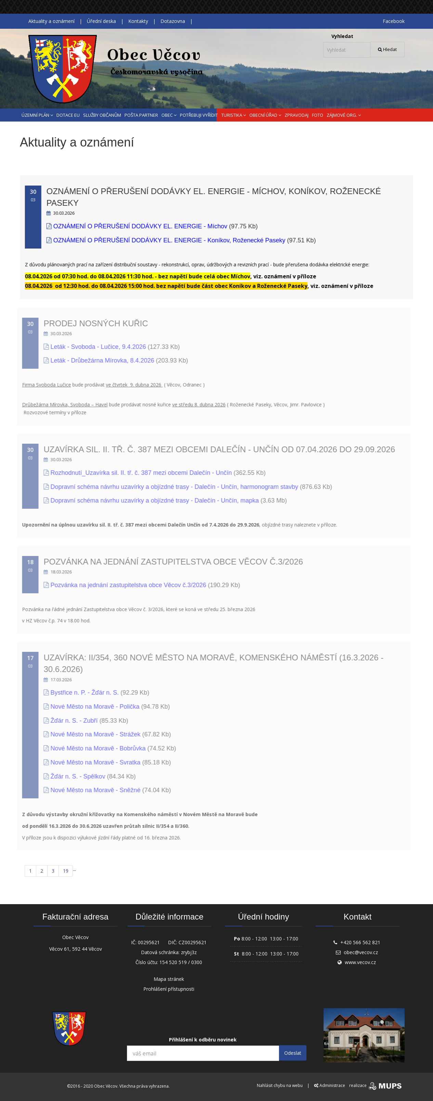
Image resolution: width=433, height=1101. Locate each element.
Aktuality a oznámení (51, 21)
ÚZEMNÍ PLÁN (37, 115)
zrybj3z (189, 952)
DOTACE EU (68, 115)
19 (65, 871)
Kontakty (138, 21)
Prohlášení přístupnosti (168, 989)
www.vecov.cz (360, 962)
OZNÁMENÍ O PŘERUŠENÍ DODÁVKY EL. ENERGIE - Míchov (139, 226)
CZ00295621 (193, 942)
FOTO (317, 115)
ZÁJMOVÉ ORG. (344, 115)
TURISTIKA (233, 115)
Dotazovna (172, 21)
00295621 (149, 942)
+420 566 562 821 (360, 942)
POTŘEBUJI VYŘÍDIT (199, 115)
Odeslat (292, 1053)
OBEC (168, 115)
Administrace (329, 1085)
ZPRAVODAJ (297, 115)
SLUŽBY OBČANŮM (102, 115)
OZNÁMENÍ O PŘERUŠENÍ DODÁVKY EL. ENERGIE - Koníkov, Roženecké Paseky (168, 240)
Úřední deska (101, 21)
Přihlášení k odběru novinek (203, 1039)
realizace (376, 1085)
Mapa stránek (169, 979)
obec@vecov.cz (361, 952)
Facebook (394, 21)
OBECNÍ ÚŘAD (265, 115)
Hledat (387, 49)
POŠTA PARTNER (141, 115)
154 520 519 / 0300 (180, 962)
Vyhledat (342, 36)
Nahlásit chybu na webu (280, 1085)
